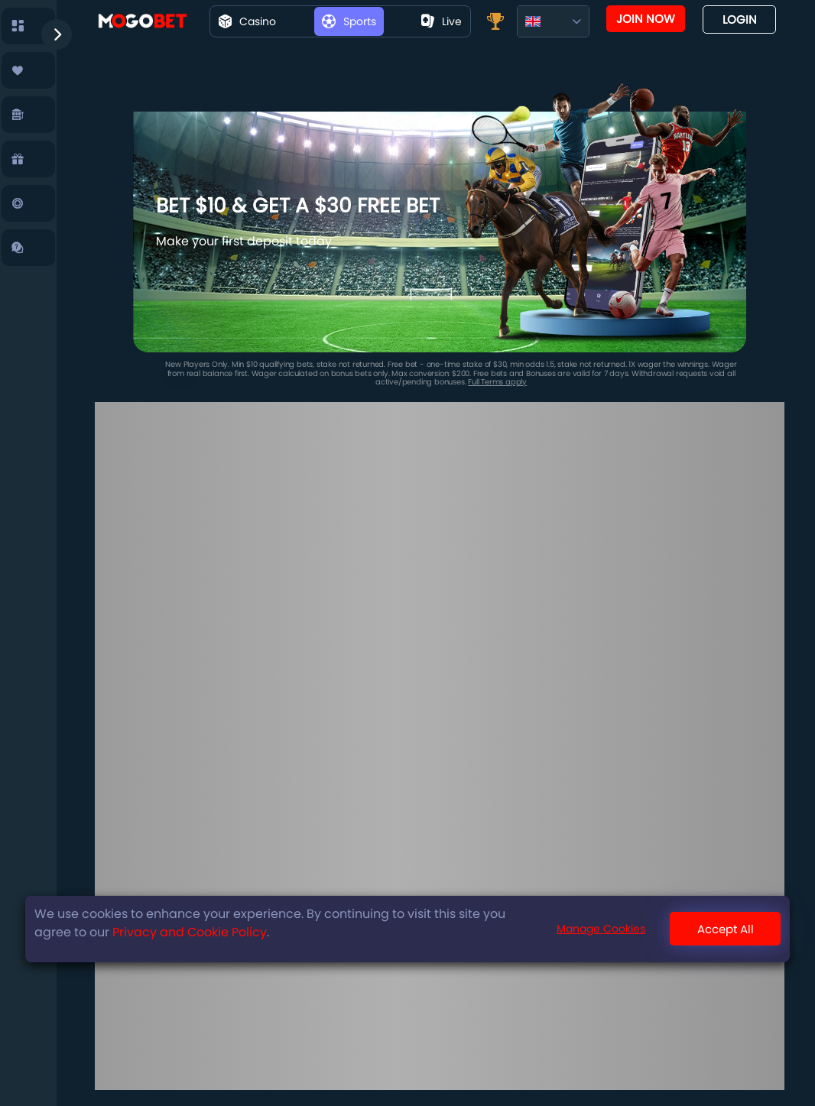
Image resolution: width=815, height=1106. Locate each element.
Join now (645, 19)
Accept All (725, 929)
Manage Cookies (601, 928)
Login (739, 19)
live (441, 21)
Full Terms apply (497, 382)
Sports (349, 21)
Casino (247, 21)
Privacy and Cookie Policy (189, 932)
